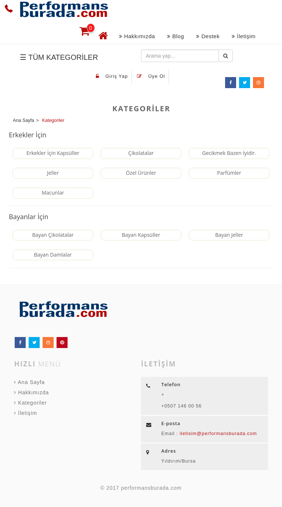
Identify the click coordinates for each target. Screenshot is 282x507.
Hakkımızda (137, 36)
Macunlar (52, 192)
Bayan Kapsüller (141, 234)
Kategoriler (30, 403)
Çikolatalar (140, 152)
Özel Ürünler (141, 172)
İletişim (244, 36)
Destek (208, 36)
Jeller (53, 172)
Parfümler (229, 172)
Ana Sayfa (29, 382)
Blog (175, 36)
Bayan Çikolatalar (52, 234)
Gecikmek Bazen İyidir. (229, 152)
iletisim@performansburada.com (217, 433)
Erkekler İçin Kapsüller (52, 152)
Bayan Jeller (229, 234)
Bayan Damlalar (53, 254)
